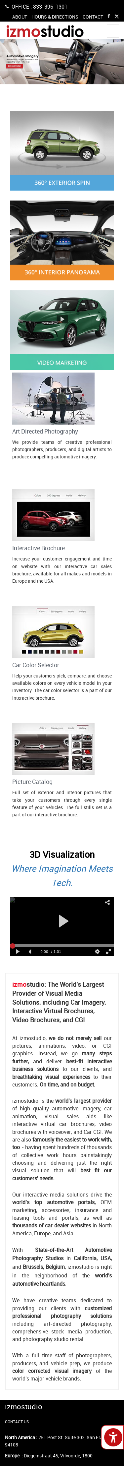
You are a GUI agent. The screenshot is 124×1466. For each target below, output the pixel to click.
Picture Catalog (32, 782)
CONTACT (93, 17)
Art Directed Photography (45, 431)
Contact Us (26, 467)
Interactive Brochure (38, 548)
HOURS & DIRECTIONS (54, 17)
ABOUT (19, 17)
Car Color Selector (35, 665)
